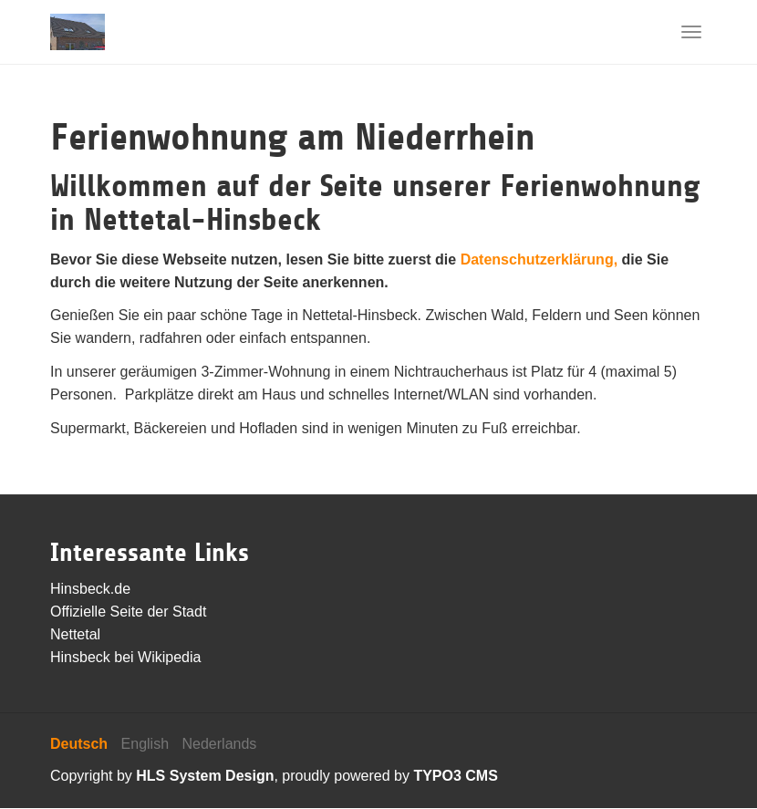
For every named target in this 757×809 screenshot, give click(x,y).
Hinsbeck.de (90, 588)
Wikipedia (169, 657)
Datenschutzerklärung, (539, 259)
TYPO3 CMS (455, 775)
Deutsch (79, 744)
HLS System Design (205, 775)
